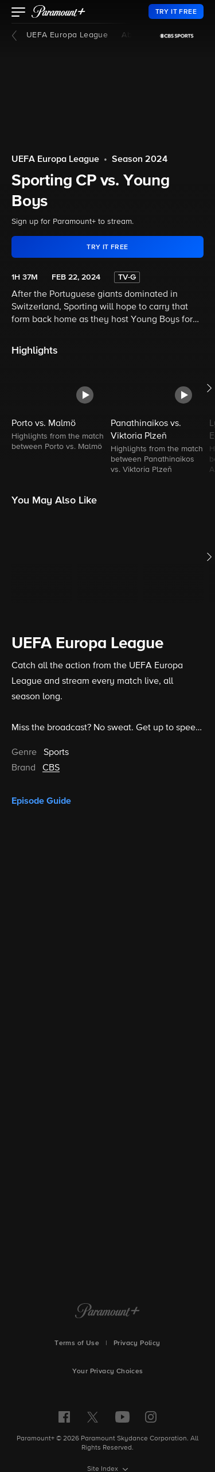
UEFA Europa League (67, 35)
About (133, 35)
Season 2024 (139, 159)
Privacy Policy (137, 1343)
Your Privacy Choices (107, 1371)
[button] (19, 13)
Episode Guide (41, 800)
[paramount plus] (58, 11)
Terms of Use (76, 1343)
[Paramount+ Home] (107, 1311)
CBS (51, 768)
